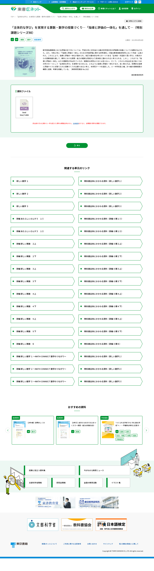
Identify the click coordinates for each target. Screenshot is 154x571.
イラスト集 (116, 497)
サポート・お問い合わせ (108, 2)
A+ (140, 2)
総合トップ (36, 2)
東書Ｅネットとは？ (107, 8)
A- (136, 2)
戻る (77, 146)
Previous (7, 444)
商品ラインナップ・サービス (82, 2)
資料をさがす (68, 8)
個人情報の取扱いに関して (133, 556)
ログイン (136, 8)
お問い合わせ (95, 556)
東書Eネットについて (50, 556)
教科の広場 (87, 8)
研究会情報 (62, 497)
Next (146, 444)
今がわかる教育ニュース (94, 484)
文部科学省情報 (36, 497)
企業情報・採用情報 (57, 2)
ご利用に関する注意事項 (73, 556)
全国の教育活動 (91, 497)
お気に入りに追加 (134, 21)
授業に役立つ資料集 (38, 484)
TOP (12, 17)
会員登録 (123, 8)
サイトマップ (111, 556)
